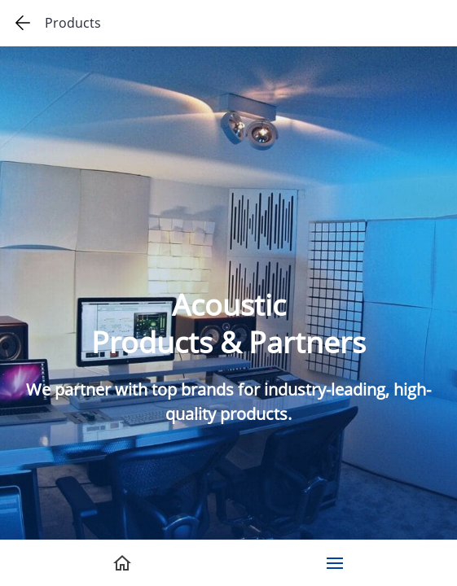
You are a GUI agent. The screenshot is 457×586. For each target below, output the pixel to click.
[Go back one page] (23, 23)
